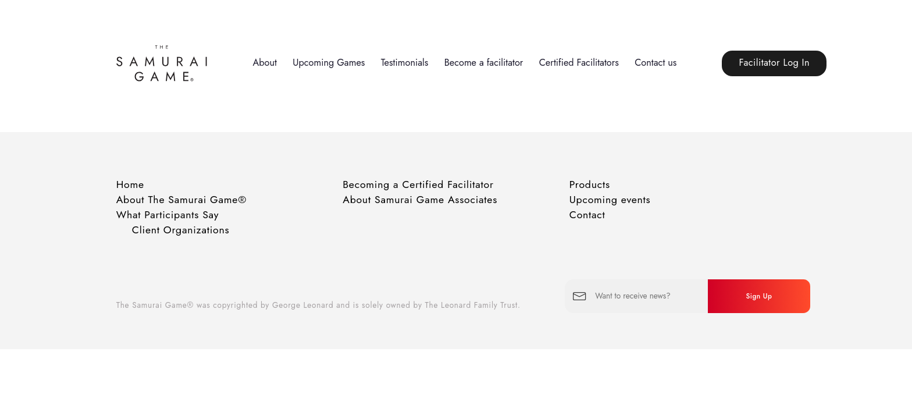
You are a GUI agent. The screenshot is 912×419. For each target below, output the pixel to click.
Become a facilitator (483, 62)
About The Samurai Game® (181, 199)
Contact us (655, 62)
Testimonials (405, 62)
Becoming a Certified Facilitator (418, 184)
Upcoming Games (329, 62)
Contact (587, 214)
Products (589, 184)
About (264, 62)
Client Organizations (181, 229)
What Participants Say (167, 214)
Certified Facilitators (579, 62)
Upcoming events (610, 199)
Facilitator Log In (774, 62)
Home (130, 184)
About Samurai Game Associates (420, 199)
